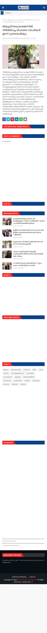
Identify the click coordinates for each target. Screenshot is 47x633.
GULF (41, 370)
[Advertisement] (23, 295)
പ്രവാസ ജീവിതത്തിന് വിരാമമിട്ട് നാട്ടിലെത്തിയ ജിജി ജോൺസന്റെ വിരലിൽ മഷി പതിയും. (28, 254)
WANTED (15, 384)
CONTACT (32, 577)
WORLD (23, 384)
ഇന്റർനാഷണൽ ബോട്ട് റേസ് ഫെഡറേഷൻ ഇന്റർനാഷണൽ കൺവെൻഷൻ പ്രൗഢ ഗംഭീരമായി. (28, 232)
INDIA (34, 370)
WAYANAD (30, 373)
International (7, 377)
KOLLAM (6, 384)
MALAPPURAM (16, 370)
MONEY (27, 381)
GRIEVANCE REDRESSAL (19, 577)
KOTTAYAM (7, 381)
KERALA (5, 370)
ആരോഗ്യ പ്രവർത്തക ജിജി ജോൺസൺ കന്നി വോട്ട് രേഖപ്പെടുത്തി (28, 243)
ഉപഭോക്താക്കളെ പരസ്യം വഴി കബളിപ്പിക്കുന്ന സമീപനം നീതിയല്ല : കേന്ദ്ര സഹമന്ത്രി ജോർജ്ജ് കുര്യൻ (28, 221)
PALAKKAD (36, 381)
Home (4, 20)
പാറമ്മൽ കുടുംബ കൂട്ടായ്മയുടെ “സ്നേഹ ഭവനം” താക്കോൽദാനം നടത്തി (27, 264)
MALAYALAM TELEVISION (12, 38)
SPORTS (5, 373)
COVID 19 (27, 370)
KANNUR (17, 377)
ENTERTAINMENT (28, 377)
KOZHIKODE (18, 381)
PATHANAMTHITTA (17, 373)
